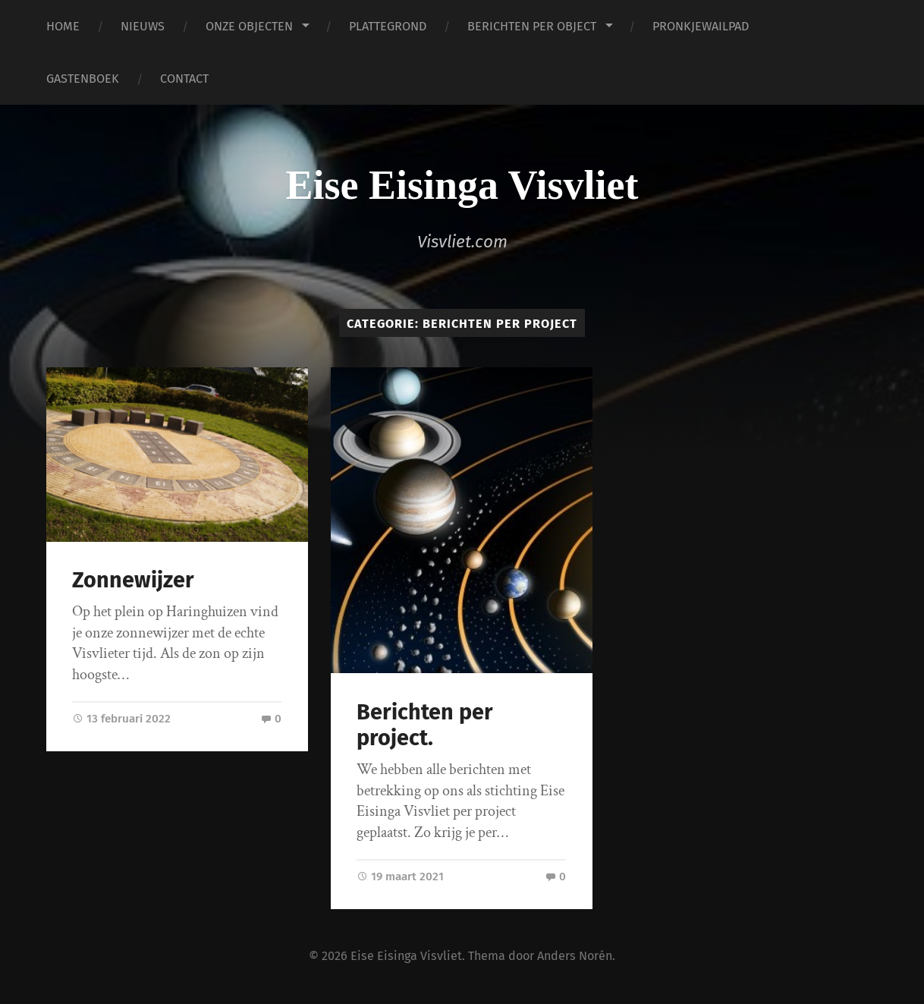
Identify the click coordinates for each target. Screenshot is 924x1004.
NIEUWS (143, 26)
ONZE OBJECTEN (249, 26)
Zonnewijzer (133, 580)
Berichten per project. (425, 725)
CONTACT (184, 78)
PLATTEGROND (387, 26)
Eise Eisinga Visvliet (461, 185)
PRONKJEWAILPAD (700, 26)
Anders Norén (574, 956)
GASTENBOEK (82, 78)
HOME (63, 26)
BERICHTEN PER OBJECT (531, 26)
